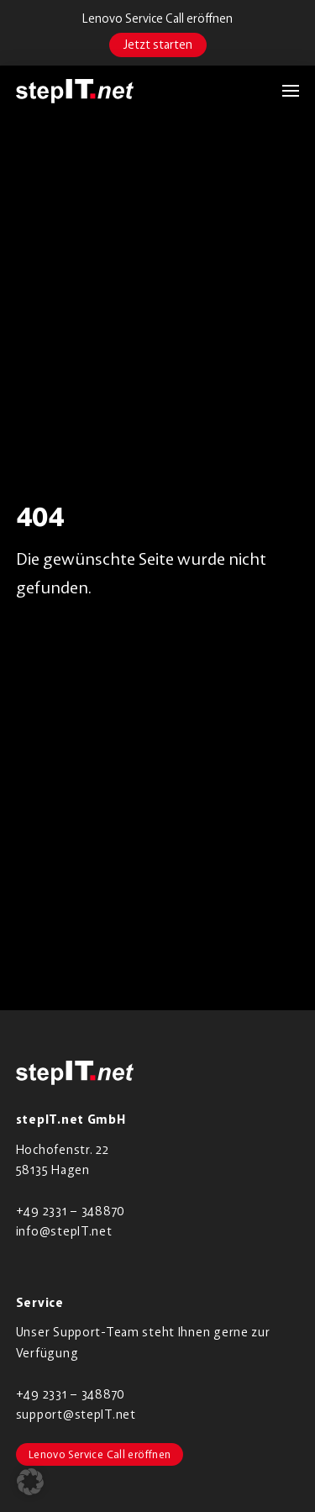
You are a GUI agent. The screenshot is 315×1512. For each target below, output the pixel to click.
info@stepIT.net (64, 1231)
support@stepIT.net (76, 1414)
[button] (282, 91)
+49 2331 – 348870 (70, 1211)
